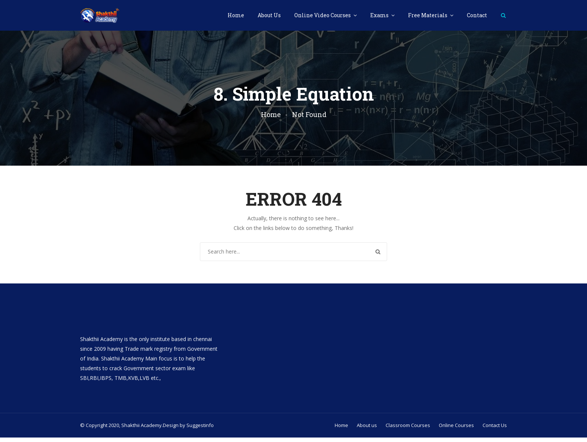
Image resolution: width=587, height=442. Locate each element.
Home (236, 15)
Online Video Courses (323, 15)
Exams (380, 15)
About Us (269, 15)
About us (367, 429)
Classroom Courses (408, 429)
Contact (477, 15)
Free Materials (428, 15)
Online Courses (456, 429)
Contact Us (495, 429)
